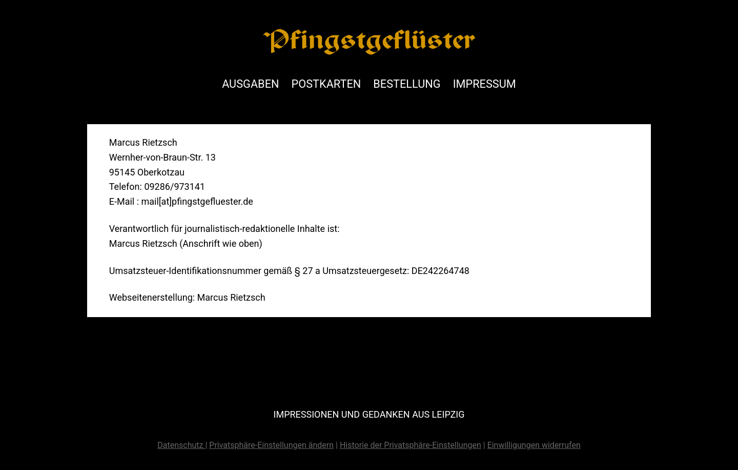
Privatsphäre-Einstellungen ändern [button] (271, 445)
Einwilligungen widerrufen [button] (534, 445)
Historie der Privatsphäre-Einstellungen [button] (410, 445)
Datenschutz (181, 445)
